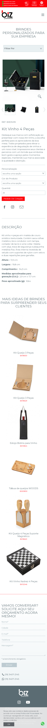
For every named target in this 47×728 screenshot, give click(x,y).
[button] (40, 80)
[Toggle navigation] (42, 15)
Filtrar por (9, 48)
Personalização (9, 169)
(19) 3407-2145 (12, 674)
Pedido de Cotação (13, 198)
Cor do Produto (10, 178)
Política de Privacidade (30, 713)
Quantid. (6, 188)
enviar (9, 665)
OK (9, 724)
